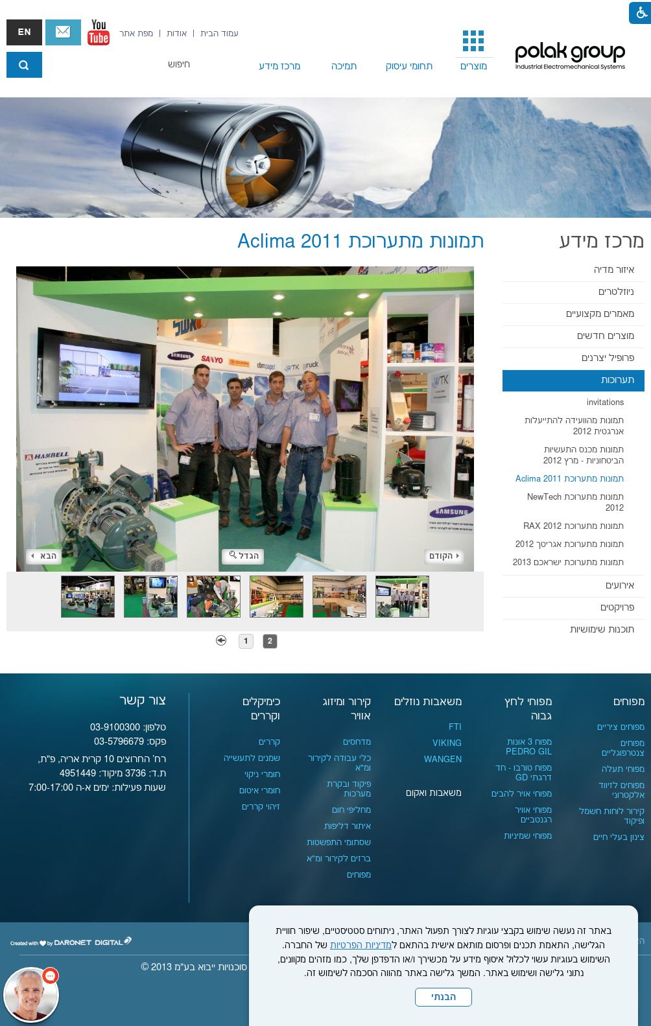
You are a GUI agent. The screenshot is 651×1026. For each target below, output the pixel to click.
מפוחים (629, 701)
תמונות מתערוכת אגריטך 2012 (569, 544)
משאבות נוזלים (428, 701)
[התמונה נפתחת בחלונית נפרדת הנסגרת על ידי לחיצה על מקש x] (245, 419)
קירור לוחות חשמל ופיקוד (612, 816)
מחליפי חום (351, 810)
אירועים (620, 585)
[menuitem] (474, 49)
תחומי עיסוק (409, 66)
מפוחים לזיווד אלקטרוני (621, 790)
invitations (605, 402)
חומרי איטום (259, 791)
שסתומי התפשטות (339, 842)
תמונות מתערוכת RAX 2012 (573, 526)
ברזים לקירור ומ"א (339, 859)
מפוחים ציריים (621, 727)
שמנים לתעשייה (252, 758)
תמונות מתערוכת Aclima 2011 (569, 479)
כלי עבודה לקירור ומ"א (339, 763)
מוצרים (473, 66)
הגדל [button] (244, 556)
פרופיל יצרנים (608, 358)
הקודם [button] (444, 556)
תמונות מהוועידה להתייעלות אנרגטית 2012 (574, 426)
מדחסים (357, 742)
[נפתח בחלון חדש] (99, 32)
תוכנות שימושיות (602, 629)
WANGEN (443, 759)
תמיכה (344, 66)
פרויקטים (617, 607)
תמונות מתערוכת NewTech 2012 (575, 502)
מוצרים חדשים (605, 336)
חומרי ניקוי (262, 774)
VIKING (447, 743)
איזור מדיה (614, 269)
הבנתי (443, 997)
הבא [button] (43, 556)
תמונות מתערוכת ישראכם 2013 (568, 562)
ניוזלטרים (616, 291)
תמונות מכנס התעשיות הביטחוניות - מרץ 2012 (583, 455)
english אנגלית (24, 32)
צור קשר (63, 32)
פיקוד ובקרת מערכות (349, 789)
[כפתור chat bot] (31, 995)
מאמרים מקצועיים (600, 314)
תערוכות (617, 380)
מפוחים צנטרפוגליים (623, 748)
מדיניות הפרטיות (361, 945)
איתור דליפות (347, 826)
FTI (455, 727)
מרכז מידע (279, 66)
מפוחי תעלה (623, 769)
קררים (269, 742)
